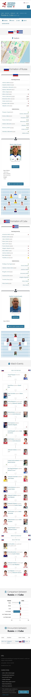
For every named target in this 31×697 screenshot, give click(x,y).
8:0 (29, 641)
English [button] (26, 2)
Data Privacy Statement (7, 686)
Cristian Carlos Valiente (13, 460)
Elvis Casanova (11, 423)
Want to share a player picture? (8, 681)
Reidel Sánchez (11, 462)
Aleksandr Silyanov (12, 503)
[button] (15, 48)
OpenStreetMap (21, 62)
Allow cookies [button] (23, 692)
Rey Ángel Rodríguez (13, 468)
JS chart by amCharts (16, 602)
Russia (12, 20)
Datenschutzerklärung (6, 683)
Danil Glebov (11, 478)
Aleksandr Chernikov (13, 476)
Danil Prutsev (11, 439)
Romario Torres (11, 470)
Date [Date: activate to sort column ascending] (2, 637)
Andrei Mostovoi (12, 401)
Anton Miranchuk (12, 552)
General (5, 20)
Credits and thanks (6, 679)
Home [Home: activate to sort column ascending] (20, 637)
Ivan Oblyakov (11, 497)
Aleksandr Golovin (12, 529)
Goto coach (15, 184)
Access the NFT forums (7, 677)
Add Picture (15, 166)
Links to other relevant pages (8, 673)
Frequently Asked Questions (8, 675)
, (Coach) (15, 144)
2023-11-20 (3, 641)
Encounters (5, 23)
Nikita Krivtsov (11, 412)
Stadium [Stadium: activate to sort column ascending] (9, 637)
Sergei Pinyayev (12, 374)
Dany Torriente (11, 393)
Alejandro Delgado (12, 424)
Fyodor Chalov (11, 489)
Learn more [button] (5, 694)
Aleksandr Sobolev (16, 403)
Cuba (18, 20)
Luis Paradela (11, 544)
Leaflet (15, 62)
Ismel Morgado (11, 431)
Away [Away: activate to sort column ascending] (23, 637)
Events (24, 20)
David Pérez (11, 385)
